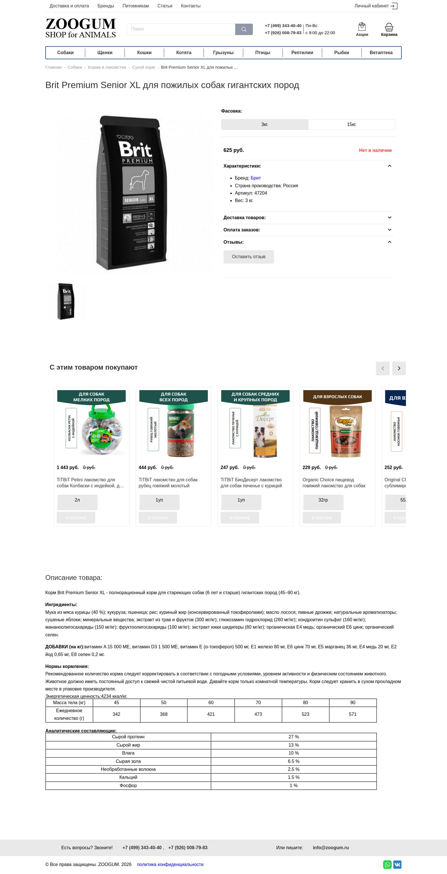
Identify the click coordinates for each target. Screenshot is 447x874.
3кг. (264, 124)
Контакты (190, 5)
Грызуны (223, 52)
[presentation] (383, 368)
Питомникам (136, 5)
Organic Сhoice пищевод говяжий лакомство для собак (334, 482)
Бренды (105, 5)
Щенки (105, 52)
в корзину (76, 517)
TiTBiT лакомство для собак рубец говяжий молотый (168, 482)
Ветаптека (381, 52)
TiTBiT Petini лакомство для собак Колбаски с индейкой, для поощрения (91, 482)
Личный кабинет (376, 6)
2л (77, 500)
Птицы (263, 52)
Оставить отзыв (248, 256)
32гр (323, 500)
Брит (256, 178)
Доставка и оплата (69, 5)
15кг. (351, 124)
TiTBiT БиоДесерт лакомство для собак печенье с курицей (251, 482)
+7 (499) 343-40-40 (283, 25)
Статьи (165, 5)
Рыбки (341, 52)
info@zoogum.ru (331, 847)
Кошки (144, 52)
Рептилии (302, 52)
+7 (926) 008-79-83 (283, 32)
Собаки (65, 52)
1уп (159, 500)
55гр (405, 500)
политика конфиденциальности (170, 864)
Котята (184, 52)
